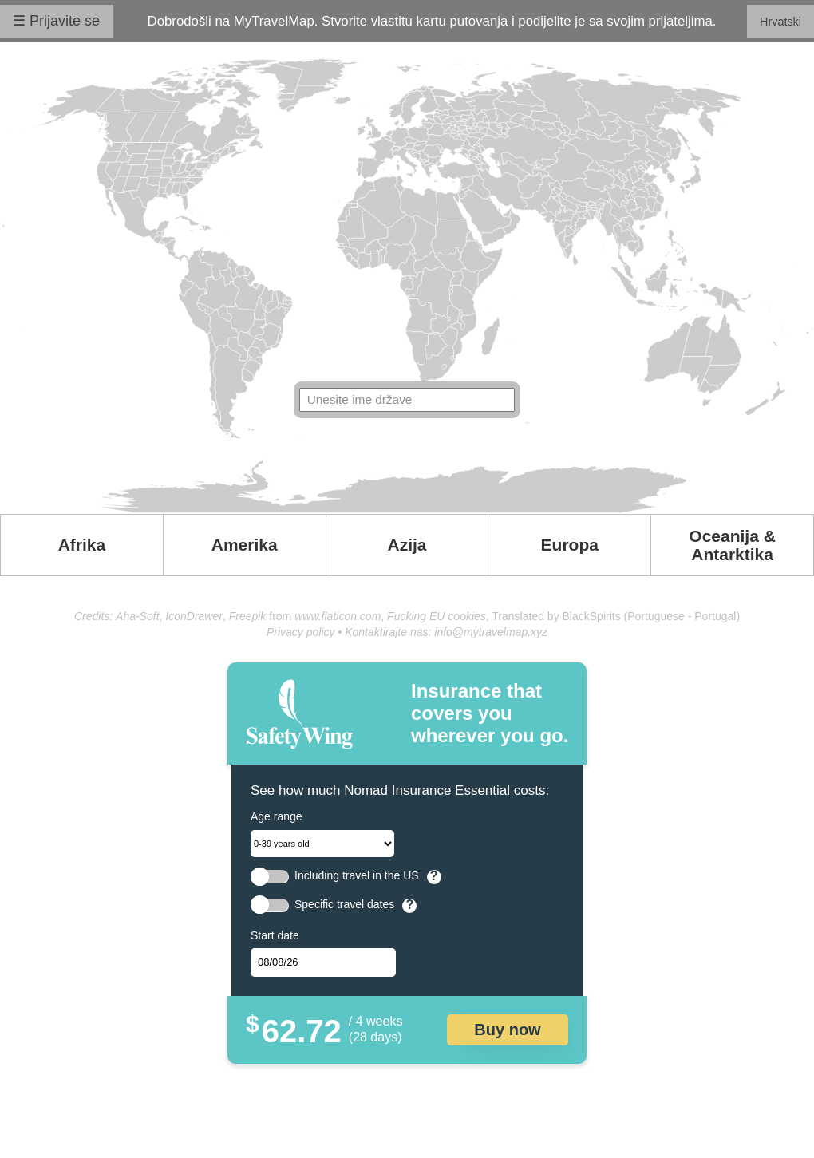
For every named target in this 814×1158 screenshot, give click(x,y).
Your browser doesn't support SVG (407, 285)
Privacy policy (301, 632)
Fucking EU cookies (436, 616)
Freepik (248, 616)
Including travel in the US (356, 876)
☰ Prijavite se (56, 21)
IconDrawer (194, 616)
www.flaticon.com (337, 616)
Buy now (507, 1029)
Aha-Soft (137, 616)
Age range (276, 816)
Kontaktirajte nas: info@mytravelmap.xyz (446, 632)
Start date (275, 935)
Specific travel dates (344, 905)
